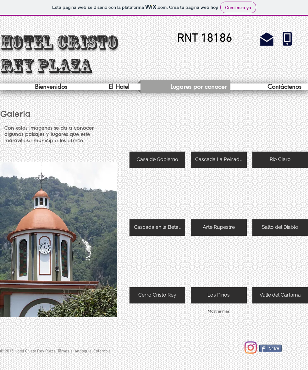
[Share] (270, 348)
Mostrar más (219, 311)
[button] (204, 39)
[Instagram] (251, 347)
